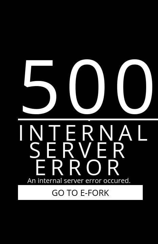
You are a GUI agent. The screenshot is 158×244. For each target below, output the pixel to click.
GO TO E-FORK (80, 192)
